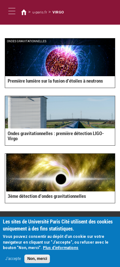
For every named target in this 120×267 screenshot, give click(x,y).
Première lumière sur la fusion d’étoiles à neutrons (55, 81)
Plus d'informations (60, 250)
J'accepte (13, 261)
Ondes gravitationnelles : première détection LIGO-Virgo (56, 136)
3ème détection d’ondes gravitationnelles (47, 196)
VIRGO (58, 12)
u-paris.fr (39, 12)
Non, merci (37, 261)
